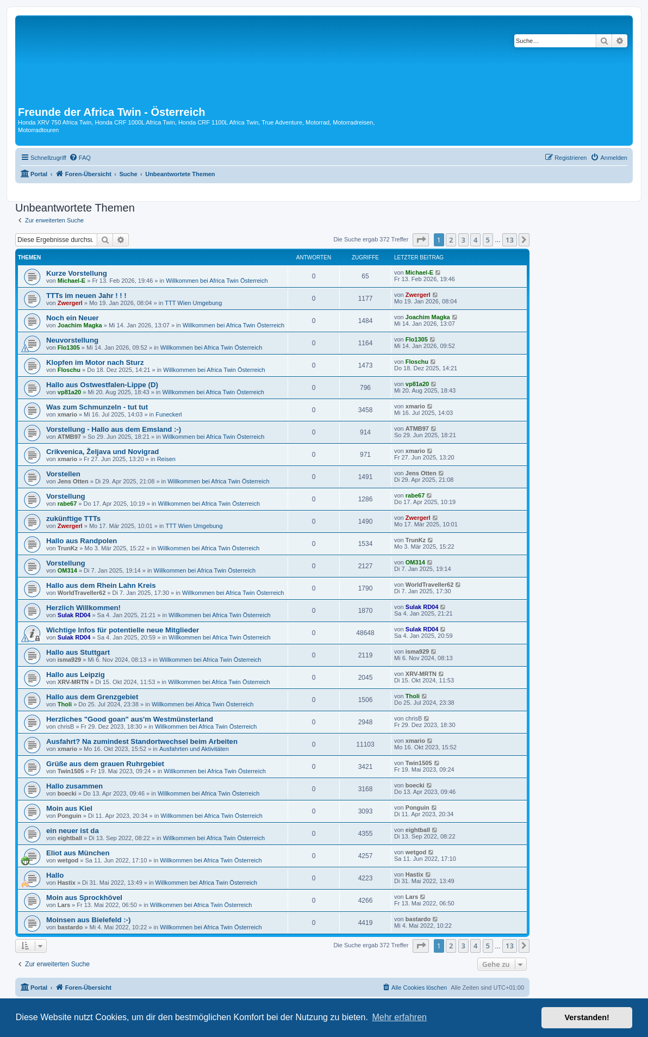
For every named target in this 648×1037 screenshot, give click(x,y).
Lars (64, 905)
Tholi (65, 704)
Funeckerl (168, 414)
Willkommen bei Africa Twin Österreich (216, 280)
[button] (421, 239)
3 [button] (463, 240)
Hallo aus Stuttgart (78, 652)
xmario (67, 414)
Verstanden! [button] (587, 1017)
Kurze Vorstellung (76, 273)
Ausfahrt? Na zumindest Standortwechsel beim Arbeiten (142, 741)
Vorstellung (65, 496)
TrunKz (68, 548)
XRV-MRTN (73, 682)
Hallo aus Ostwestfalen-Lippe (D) (102, 385)
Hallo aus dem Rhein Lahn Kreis (101, 585)
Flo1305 (69, 347)
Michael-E (71, 280)
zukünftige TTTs (73, 518)
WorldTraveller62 (81, 592)
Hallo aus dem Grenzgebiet (92, 697)
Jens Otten (73, 481)
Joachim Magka (80, 325)
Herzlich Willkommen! (83, 608)
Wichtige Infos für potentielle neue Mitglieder (122, 630)
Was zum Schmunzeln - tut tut (97, 407)
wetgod (68, 860)
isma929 (69, 659)
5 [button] (488, 240)
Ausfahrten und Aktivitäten (194, 749)
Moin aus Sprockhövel (84, 897)
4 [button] (475, 240)
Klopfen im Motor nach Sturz (95, 362)
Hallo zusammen (74, 786)
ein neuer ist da (72, 831)
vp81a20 (69, 392)
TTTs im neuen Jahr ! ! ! (86, 295)
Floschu (69, 370)
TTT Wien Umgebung (193, 303)
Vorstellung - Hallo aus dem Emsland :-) (113, 429)
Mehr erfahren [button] (399, 1017)
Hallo (55, 875)
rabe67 (67, 503)
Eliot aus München (78, 853)
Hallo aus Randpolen (81, 541)
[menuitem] (80, 157)
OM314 (67, 570)
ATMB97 (69, 436)
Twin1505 (71, 771)
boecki (67, 793)
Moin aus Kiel (69, 808)
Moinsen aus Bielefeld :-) (88, 920)
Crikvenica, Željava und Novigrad (102, 452)
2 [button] (451, 240)
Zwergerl (70, 303)
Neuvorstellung (72, 340)
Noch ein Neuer (72, 318)
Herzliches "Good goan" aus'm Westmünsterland (129, 719)
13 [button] (510, 240)
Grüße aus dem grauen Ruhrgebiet (105, 764)
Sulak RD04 (74, 615)
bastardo (70, 927)
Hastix (67, 882)
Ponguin (70, 815)
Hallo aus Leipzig (75, 674)
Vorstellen (63, 474)
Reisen (166, 459)
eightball (70, 838)
